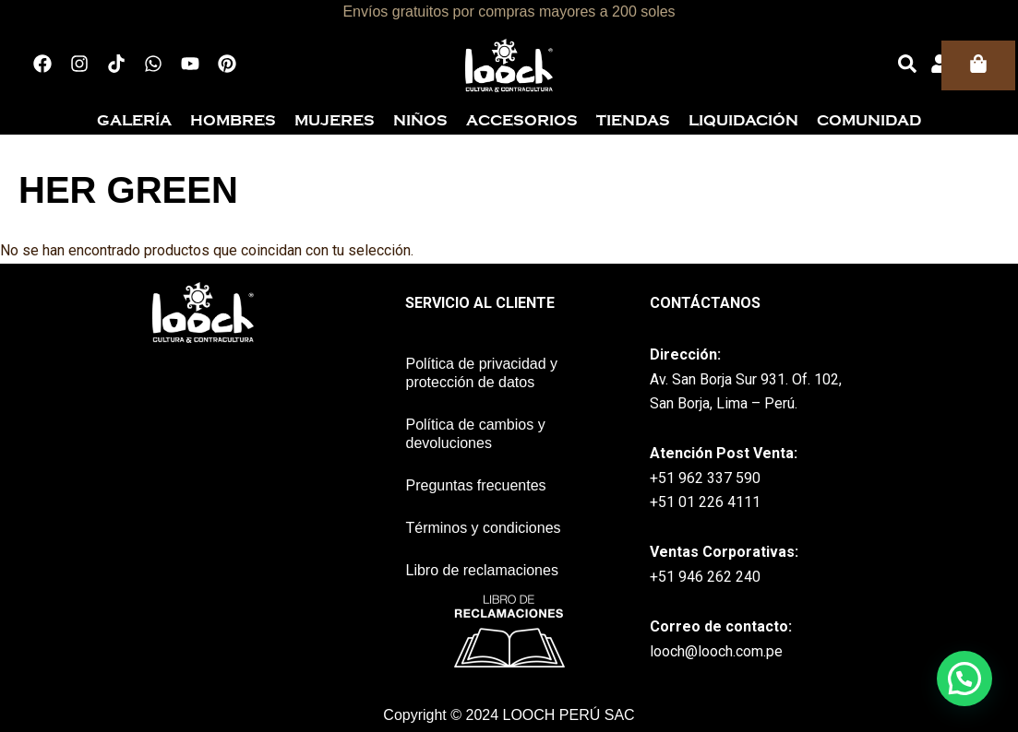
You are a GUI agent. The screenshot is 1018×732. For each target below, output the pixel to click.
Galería (134, 120)
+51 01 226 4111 (705, 502)
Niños (420, 120)
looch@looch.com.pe (716, 651)
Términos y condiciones (482, 528)
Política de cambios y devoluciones (475, 434)
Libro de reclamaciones (481, 570)
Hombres (233, 120)
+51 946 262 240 (705, 576)
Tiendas (633, 120)
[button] (964, 678)
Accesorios (522, 120)
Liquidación (743, 120)
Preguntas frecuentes (475, 485)
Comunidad (869, 120)
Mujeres (334, 120)
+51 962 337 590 (705, 478)
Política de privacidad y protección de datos (481, 373)
